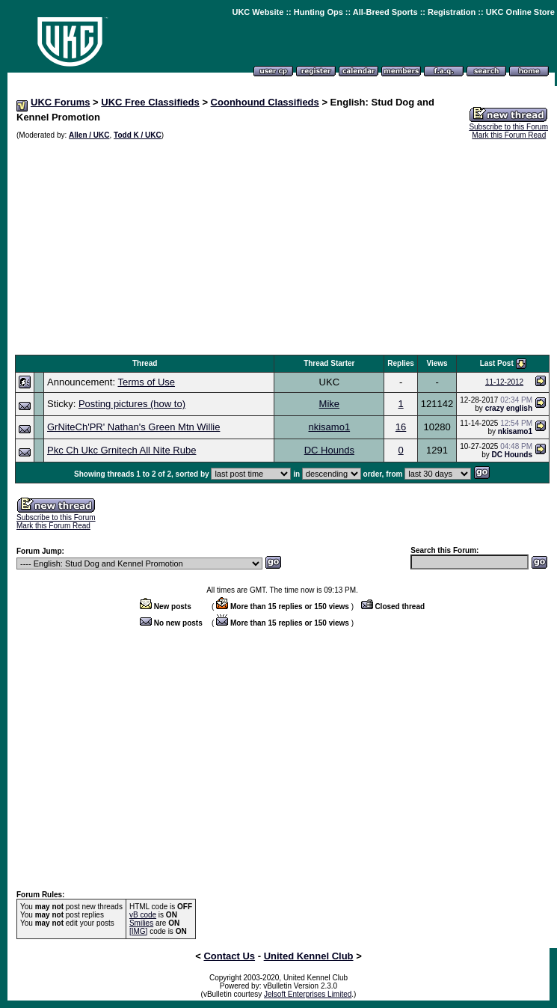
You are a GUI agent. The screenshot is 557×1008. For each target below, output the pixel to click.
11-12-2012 (504, 382)
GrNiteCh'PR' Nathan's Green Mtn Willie (133, 427)
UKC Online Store (520, 11)
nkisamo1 (330, 427)
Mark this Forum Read (509, 135)
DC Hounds (329, 450)
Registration (452, 11)
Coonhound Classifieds (265, 102)
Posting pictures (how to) (132, 403)
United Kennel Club (309, 956)
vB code (142, 915)
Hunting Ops (318, 11)
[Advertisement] (283, 247)
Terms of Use (146, 382)
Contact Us (229, 956)
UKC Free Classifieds (150, 102)
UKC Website (257, 11)
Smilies (141, 923)
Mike (329, 403)
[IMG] (138, 931)
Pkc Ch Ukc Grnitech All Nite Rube (121, 450)
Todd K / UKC (137, 135)
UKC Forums (60, 102)
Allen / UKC (89, 135)
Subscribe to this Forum (508, 127)
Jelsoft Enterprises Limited (307, 994)
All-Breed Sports (385, 11)
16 (401, 427)
